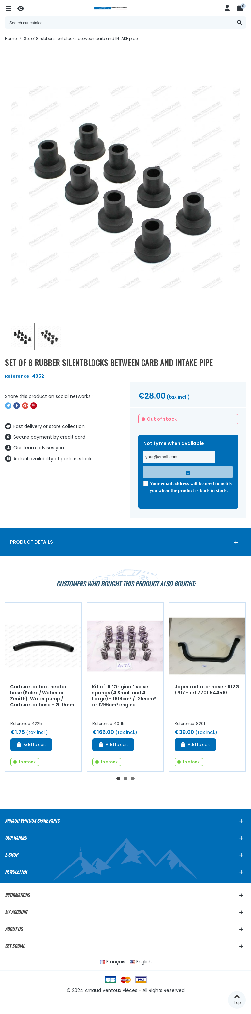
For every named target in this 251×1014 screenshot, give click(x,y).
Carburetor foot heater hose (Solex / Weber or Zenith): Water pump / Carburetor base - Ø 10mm (42, 696)
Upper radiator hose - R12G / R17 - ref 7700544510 (206, 690)
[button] (118, 778)
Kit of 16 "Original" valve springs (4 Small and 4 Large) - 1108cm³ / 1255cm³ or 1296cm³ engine (124, 696)
